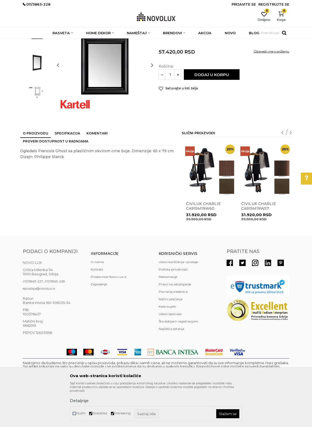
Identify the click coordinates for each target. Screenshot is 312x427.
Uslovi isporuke (170, 352)
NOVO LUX (31, 42)
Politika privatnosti (173, 308)
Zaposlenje (99, 323)
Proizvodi (51, 42)
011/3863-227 (33, 320)
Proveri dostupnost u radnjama (55, 180)
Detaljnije (79, 400)
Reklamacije (168, 315)
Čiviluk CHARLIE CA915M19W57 (258, 244)
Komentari (97, 172)
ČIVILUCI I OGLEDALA (101, 42)
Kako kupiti (167, 345)
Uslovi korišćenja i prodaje (178, 300)
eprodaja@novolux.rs (39, 327)
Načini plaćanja (171, 337)
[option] (37, 70)
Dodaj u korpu (211, 113)
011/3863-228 (55, 320)
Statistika (100, 413)
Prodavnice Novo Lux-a (108, 315)
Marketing (123, 413)
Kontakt (97, 308)
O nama (97, 300)
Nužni (80, 413)
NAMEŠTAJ (71, 42)
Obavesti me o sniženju (271, 90)
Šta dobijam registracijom (178, 360)
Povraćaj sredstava (173, 330)
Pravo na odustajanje (175, 323)
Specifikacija (67, 172)
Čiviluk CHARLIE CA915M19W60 (203, 244)
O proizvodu (35, 172)
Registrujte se (273, 4)
